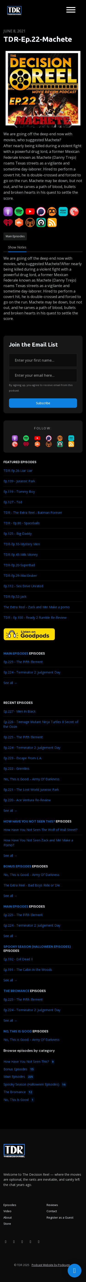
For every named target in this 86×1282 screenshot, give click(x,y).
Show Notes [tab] (17, 247)
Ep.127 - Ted (12, 502)
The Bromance (16, 991)
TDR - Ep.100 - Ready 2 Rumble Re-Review (35, 617)
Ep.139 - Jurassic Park (19, 481)
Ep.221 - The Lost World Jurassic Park (31, 789)
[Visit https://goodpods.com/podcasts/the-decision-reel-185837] (29, 633)
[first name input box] (43, 360)
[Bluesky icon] (38, 1241)
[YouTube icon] (22, 1241)
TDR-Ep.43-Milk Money (20, 554)
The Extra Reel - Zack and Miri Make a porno (36, 607)
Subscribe (43, 403)
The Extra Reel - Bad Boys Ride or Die (31, 885)
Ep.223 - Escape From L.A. (22, 758)
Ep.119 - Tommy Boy (19, 491)
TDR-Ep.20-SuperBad (19, 565)
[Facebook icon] (5, 1241)
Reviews (52, 1205)
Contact (52, 1211)
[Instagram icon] (14, 1241)
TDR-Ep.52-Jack (14, 596)
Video (7, 1211)
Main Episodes (15, 653)
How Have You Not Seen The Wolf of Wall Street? (40, 830)
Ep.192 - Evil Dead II (18, 959)
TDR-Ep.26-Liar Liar (17, 470)
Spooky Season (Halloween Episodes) (37, 947)
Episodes (9, 1205)
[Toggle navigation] (71, 10)
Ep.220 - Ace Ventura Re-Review (27, 800)
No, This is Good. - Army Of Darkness (31, 779)
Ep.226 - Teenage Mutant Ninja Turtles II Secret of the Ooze (40, 724)
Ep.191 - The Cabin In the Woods (27, 969)
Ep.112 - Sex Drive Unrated (23, 586)
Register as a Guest (60, 1217)
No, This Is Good (17, 1031)
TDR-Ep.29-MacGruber (20, 575)
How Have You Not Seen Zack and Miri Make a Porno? (38, 842)
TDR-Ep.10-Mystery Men (21, 544)
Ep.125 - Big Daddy (17, 533)
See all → (10, 683)
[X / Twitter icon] (30, 1241)
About (7, 1217)
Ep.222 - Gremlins (16, 768)
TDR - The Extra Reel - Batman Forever (32, 512)
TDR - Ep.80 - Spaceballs (21, 523)
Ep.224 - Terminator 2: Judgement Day (31, 672)
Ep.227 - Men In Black (19, 711)
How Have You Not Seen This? (29, 821)
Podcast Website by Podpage (51, 1265)
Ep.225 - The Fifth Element (23, 662)
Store (7, 1224)
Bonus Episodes (17, 866)
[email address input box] (43, 375)
